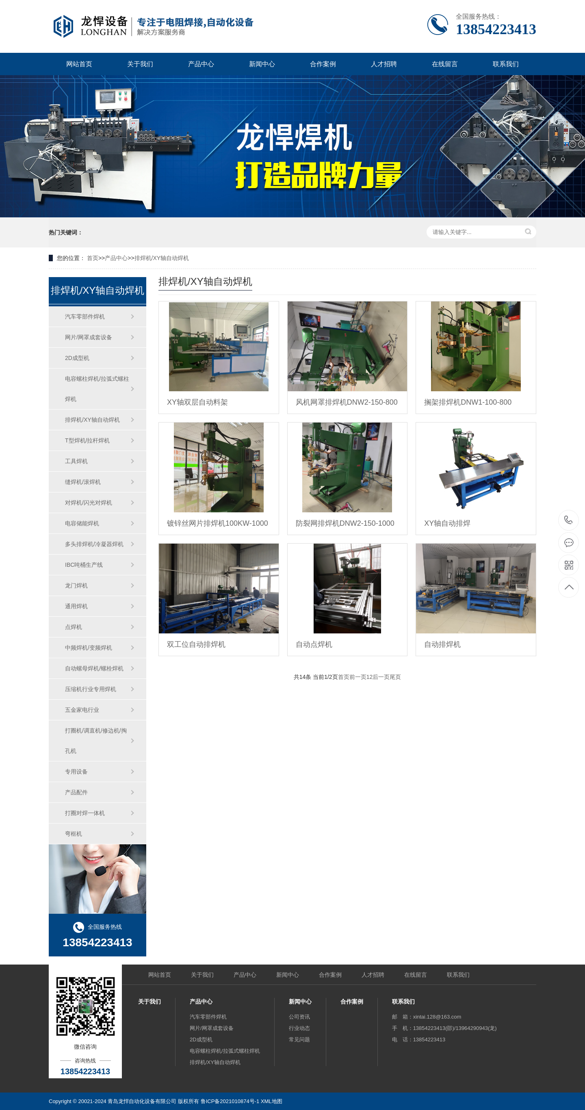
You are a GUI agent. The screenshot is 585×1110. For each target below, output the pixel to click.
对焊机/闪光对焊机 (88, 502)
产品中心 (201, 64)
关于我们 (140, 64)
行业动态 (299, 1028)
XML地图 (271, 1101)
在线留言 (445, 64)
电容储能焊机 (82, 523)
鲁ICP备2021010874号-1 (230, 1101)
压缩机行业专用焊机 (90, 689)
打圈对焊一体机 (85, 813)
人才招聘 (384, 64)
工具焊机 (76, 461)
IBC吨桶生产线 (84, 565)
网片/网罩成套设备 (88, 337)
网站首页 (79, 64)
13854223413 (568, 520)
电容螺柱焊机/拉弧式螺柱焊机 (97, 388)
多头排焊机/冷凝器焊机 (94, 544)
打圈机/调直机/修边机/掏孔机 (96, 740)
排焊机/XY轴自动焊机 (161, 258)
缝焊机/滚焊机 (83, 482)
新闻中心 (262, 64)
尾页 (395, 677)
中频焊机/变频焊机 (88, 647)
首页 (92, 258)
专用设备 (76, 771)
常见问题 (299, 1039)
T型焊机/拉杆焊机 (87, 440)
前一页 (357, 677)
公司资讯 (299, 1017)
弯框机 (73, 833)
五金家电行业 (82, 710)
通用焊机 (76, 606)
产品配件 (76, 792)
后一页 (381, 677)
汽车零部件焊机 (85, 316)
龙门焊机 (76, 585)
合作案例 (323, 64)
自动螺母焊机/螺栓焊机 (94, 668)
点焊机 (73, 627)
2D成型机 (77, 358)
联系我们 (506, 64)
